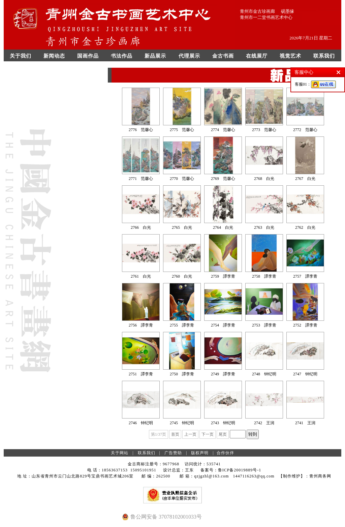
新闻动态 (54, 56)
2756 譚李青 (141, 325)
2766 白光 (141, 227)
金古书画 (223, 56)
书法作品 (121, 56)
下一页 (207, 434)
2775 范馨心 (182, 129)
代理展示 (189, 56)
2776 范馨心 (141, 129)
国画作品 (88, 56)
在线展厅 (257, 56)
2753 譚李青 (264, 325)
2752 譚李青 (305, 325)
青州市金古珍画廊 (257, 11)
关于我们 (20, 56)
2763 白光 (264, 227)
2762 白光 (305, 227)
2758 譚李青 (264, 276)
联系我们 (324, 56)
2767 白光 (305, 178)
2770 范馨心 (182, 178)
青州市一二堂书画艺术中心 (266, 17)
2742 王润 (264, 423)
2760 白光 (182, 276)
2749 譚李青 (223, 374)
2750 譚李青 (182, 374)
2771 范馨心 (141, 178)
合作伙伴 (225, 453)
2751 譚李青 (141, 374)
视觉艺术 (290, 56)
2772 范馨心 (305, 129)
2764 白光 (223, 227)
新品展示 (155, 56)
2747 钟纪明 (305, 374)
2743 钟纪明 (223, 423)
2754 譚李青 (223, 325)
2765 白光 (182, 227)
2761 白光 (141, 276)
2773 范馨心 (264, 129)
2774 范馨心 (223, 129)
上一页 (190, 434)
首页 (175, 434)
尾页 (223, 434)
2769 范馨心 (223, 178)
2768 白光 (264, 178)
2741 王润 (305, 423)
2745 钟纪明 (182, 423)
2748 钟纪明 (264, 374)
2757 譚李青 (305, 276)
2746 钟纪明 (141, 423)
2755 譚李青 (182, 325)
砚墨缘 (287, 11)
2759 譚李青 (223, 276)
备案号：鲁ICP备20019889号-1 (230, 470)
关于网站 (119, 453)
